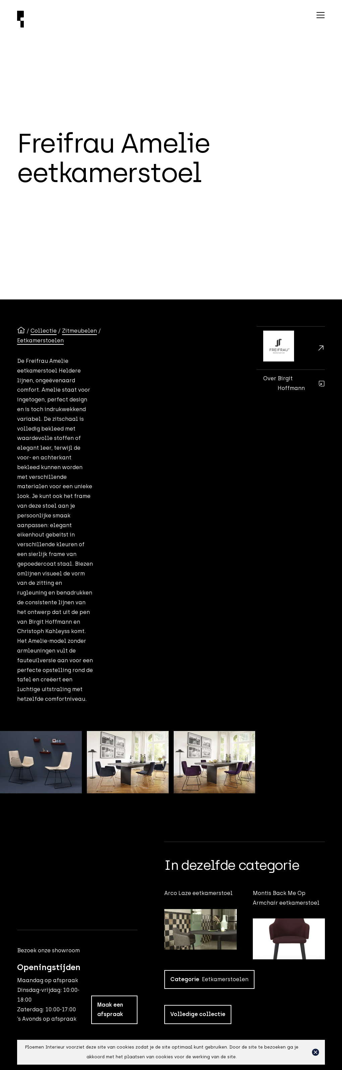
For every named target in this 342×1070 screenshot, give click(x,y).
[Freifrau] (290, 348)
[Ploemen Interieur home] (103, 19)
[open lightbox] (41, 762)
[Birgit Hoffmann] (290, 383)
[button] (315, 1052)
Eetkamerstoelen (40, 340)
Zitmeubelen (79, 331)
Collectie (44, 331)
